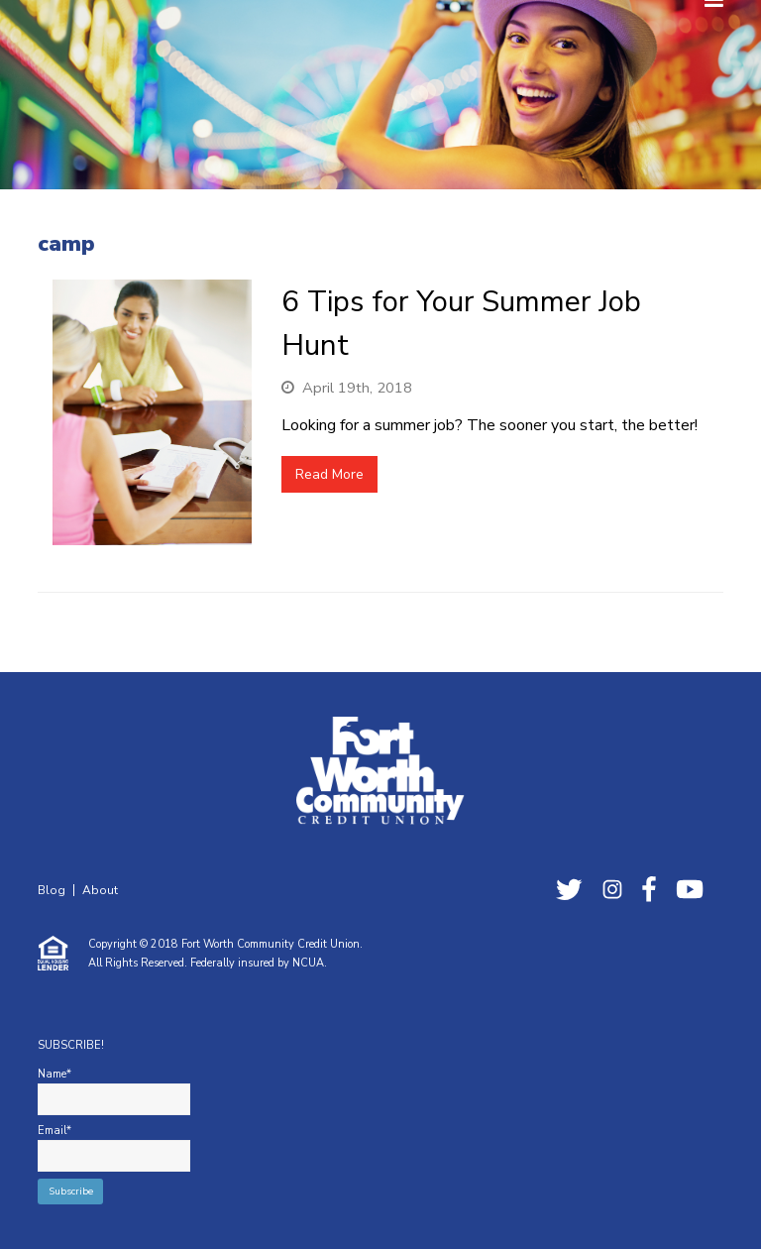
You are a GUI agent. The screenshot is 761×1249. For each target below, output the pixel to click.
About (100, 890)
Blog (51, 890)
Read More (329, 474)
